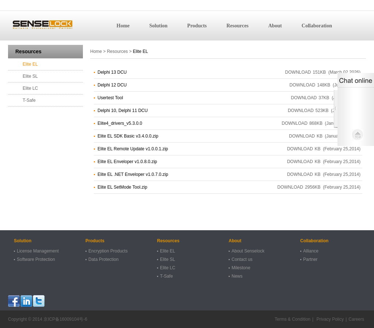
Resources (237, 25)
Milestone (241, 267)
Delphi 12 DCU (112, 85)
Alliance (310, 251)
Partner (310, 259)
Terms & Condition (292, 319)
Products (197, 25)
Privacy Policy (329, 319)
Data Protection (103, 259)
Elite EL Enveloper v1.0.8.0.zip (127, 161)
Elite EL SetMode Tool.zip (122, 187)
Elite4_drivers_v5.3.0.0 (120, 123)
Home (123, 25)
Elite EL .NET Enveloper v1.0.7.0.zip (133, 174)
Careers (356, 319)
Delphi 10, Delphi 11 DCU (123, 110)
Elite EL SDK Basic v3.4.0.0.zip (128, 136)
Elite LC (30, 88)
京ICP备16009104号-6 (65, 319)
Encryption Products (107, 251)
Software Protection (36, 259)
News (237, 276)
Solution (158, 25)
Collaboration (317, 25)
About (275, 25)
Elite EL (30, 64)
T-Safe (29, 100)
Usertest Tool (110, 97)
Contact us (242, 259)
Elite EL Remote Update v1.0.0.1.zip (133, 148)
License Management (38, 251)
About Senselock (248, 251)
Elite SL (30, 76)
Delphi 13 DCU (112, 72)
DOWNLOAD (298, 72)
